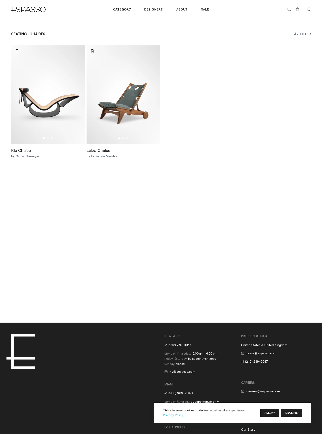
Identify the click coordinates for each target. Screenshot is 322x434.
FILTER (305, 34)
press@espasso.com (261, 353)
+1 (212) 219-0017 (177, 345)
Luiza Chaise (98, 150)
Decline (291, 412)
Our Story (248, 430)
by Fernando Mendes (102, 156)
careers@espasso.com (263, 391)
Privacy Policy (173, 415)
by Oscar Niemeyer (25, 156)
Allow (270, 412)
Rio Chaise (21, 150)
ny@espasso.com (182, 372)
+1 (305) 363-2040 (178, 393)
